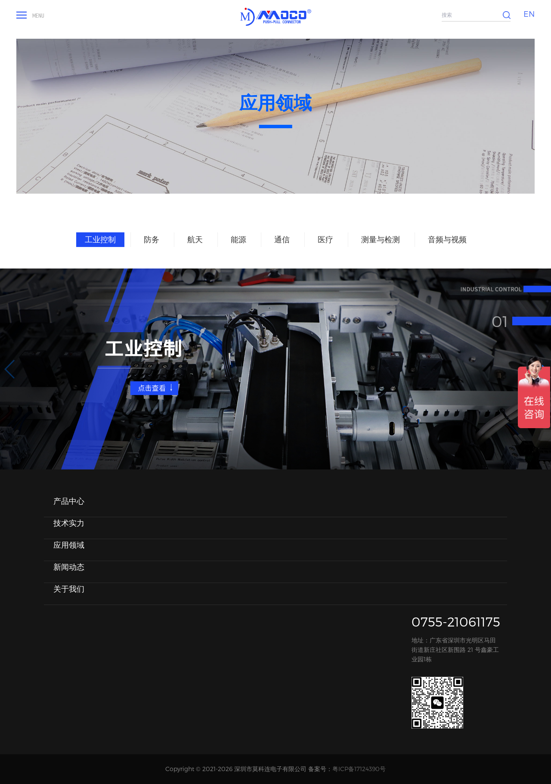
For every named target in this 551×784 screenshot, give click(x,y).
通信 (282, 239)
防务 (151, 239)
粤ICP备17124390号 (359, 768)
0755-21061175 (456, 621)
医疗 (325, 239)
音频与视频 (447, 239)
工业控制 (100, 239)
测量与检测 (380, 239)
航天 (195, 239)
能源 (238, 239)
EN (529, 13)
